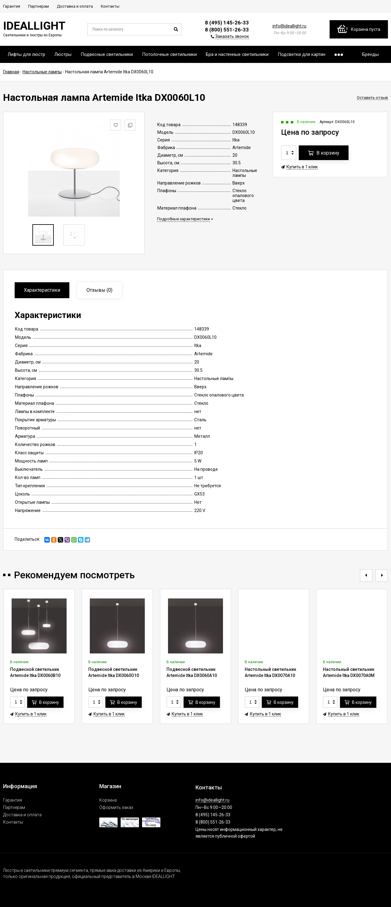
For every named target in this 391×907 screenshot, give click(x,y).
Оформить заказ (116, 807)
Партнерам (14, 807)
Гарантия (12, 800)
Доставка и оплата (22, 814)
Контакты (13, 822)
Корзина (108, 800)
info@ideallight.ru (289, 26)
